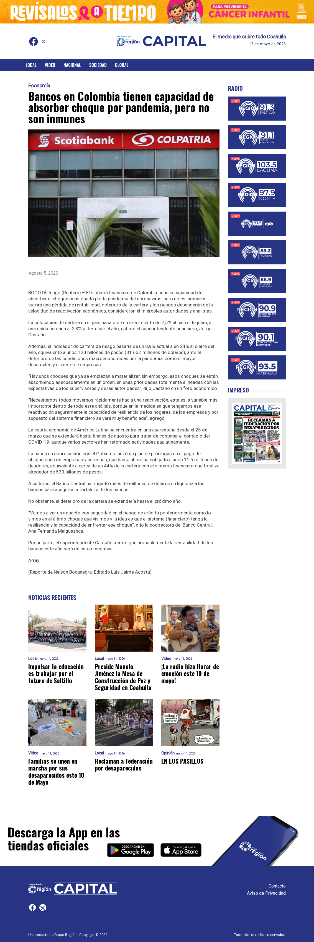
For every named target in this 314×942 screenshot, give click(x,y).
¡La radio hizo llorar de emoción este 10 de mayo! (190, 673)
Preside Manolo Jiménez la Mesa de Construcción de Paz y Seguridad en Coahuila (123, 677)
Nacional (72, 65)
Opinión (168, 753)
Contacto (277, 886)
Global (122, 65)
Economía (39, 86)
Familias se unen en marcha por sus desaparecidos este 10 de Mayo (56, 771)
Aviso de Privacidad (266, 893)
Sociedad (98, 65)
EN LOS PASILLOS (182, 761)
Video (50, 65)
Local (31, 65)
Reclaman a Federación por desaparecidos (124, 765)
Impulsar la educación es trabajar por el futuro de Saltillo (56, 673)
